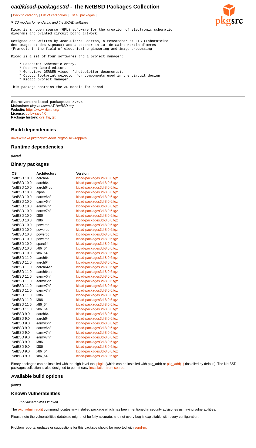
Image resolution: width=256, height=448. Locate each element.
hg (48, 132)
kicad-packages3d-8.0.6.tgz (97, 193)
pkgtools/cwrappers (72, 153)
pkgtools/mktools (43, 153)
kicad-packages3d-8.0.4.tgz (97, 259)
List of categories (54, 15)
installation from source (106, 383)
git (53, 132)
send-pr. (141, 442)
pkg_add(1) (175, 379)
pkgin (100, 379)
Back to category (25, 15)
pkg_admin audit (30, 424)
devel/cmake (20, 153)
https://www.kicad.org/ (42, 125)
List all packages (82, 15)
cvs (41, 132)
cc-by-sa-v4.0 (36, 128)
